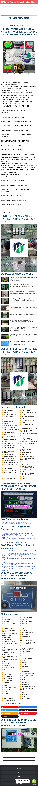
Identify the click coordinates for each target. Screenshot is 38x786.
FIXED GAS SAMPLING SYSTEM (10, 465)
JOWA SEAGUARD (9, 700)
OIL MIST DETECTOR (28, 420)
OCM (23, 415)
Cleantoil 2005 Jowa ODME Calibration (13, 541)
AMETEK (6, 617)
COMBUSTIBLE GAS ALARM (9, 437)
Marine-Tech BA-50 (28, 632)
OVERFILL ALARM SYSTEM (26, 425)
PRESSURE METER (27, 436)
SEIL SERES (25, 671)
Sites (19, 776)
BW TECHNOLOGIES (10, 624)
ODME (6, 423)
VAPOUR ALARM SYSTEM (26, 470)
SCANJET (25, 667)
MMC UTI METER (27, 626)
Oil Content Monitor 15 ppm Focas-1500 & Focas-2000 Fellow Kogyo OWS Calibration (18, 564)
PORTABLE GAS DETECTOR (26, 431)
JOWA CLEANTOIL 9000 (11, 698)
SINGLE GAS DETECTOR (29, 441)
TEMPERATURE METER (28, 456)
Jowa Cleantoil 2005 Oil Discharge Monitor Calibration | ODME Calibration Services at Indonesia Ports (21, 322)
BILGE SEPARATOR (9, 428)
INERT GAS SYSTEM (10, 478)
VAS (23, 477)
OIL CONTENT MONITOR (11, 430)
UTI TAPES (25, 464)
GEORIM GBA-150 (9, 685)
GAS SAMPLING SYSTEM (11, 443)
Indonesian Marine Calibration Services (19, 74)
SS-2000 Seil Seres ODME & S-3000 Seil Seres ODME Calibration (17, 536)
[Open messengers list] (34, 781)
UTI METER (25, 462)
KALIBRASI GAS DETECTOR (8, 448)
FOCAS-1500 (8, 676)
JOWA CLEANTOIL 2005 (11, 696)
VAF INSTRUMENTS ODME (27, 689)
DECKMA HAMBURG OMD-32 (9, 660)
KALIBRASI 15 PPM (9, 445)
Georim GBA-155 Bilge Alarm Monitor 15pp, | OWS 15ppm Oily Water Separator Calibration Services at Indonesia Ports (23, 279)
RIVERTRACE (26, 656)
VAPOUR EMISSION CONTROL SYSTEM (27, 474)
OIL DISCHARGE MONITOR (8, 451)
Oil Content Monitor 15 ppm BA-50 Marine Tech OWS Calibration (18, 561)
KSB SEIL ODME (27, 621)
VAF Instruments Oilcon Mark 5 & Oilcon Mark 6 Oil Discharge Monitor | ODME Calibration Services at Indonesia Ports (23, 307)
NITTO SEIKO (26, 637)
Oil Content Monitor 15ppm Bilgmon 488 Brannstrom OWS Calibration (19, 551)
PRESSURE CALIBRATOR (29, 434)
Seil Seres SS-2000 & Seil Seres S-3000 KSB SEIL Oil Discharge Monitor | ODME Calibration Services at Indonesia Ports (23, 293)
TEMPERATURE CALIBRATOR (25, 453)
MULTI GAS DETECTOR (29, 412)
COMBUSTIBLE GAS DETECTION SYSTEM (9, 457)
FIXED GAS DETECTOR (11, 462)
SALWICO (25, 662)
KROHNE (25, 619)
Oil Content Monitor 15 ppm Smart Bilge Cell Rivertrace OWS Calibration (18, 559)
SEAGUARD (25, 669)
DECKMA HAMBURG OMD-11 (9, 646)
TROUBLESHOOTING (10, 415)
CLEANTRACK (8, 628)
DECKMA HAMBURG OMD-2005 (9, 650)
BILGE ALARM (8, 421)
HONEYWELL (8, 689)
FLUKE (6, 670)
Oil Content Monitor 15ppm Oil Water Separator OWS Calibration (18, 569)
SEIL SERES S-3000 (28, 673)
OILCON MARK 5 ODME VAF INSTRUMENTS (28, 639)
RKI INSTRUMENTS (27, 658)
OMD (23, 422)
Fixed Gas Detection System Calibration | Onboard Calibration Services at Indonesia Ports (23, 335)
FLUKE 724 (7, 674)
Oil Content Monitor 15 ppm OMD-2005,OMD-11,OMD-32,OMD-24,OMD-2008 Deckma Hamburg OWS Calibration (19, 554)
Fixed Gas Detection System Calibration (14, 522)
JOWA (6, 694)
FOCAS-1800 (8, 678)
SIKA (23, 680)
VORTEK (24, 694)
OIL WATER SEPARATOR (11, 432)
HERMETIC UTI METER (10, 687)
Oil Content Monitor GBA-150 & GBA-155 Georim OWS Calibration (18, 566)
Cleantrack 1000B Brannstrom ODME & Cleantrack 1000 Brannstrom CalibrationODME (18, 539)
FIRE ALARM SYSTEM (10, 460)
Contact (11, 213)
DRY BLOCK (8, 665)
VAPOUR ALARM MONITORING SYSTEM (27, 467)
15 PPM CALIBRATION (10, 425)
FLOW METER (8, 468)
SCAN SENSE (26, 665)
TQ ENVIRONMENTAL (28, 686)
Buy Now (19, 759)
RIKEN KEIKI (25, 654)
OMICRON (25, 646)
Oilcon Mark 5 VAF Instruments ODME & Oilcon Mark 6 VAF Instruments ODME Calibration (19, 534)
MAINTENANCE (26, 410)
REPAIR (6, 412)
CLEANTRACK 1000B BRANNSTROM (9, 634)
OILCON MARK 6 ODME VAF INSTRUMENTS (28, 643)
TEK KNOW (25, 682)
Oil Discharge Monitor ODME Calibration (14, 542)
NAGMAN (25, 635)
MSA (23, 628)
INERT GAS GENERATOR (11, 476)
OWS (5, 434)
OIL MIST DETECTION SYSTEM (27, 417)
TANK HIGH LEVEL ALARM (26, 446)
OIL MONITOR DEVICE (11, 455)
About (19, 768)
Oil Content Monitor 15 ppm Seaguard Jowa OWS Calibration (17, 556)
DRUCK (6, 663)
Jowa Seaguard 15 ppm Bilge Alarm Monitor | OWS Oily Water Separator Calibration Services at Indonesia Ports (23, 300)
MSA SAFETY (26, 630)
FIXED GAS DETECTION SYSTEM (10, 440)
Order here (19, 10)
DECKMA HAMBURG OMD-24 (9, 657)
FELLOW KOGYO (9, 667)
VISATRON (25, 692)
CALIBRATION (8, 410)
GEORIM (6, 683)
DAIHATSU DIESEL (9, 641)
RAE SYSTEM (26, 651)
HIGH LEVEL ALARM (10, 470)
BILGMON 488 (8, 619)
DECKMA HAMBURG (10, 644)
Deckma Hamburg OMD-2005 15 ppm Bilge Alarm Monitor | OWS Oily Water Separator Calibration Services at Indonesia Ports (23, 329)
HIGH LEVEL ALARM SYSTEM (9, 473)
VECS (23, 479)
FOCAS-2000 (8, 681)
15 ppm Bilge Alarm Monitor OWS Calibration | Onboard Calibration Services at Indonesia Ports (23, 285)
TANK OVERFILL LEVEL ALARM (28, 450)
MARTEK (24, 624)
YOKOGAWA (26, 698)
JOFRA (6, 691)
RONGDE (25, 660)
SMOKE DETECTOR (28, 444)
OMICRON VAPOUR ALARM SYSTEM (27, 648)
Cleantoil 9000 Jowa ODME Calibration (13, 532)
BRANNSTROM (8, 621)
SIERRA (24, 678)
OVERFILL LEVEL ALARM (29, 428)
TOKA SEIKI (25, 684)
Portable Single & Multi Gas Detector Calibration (16, 523)
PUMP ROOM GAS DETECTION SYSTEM (26, 438)
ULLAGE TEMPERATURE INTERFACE (28, 459)
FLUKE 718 (7, 672)
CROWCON (7, 639)
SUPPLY (6, 419)
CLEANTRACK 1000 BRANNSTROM (9, 631)
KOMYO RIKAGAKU (28, 617)
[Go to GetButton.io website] (34, 784)
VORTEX (24, 696)
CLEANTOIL (7, 626)
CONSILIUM (7, 637)
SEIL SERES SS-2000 (28, 675)
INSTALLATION (8, 417)
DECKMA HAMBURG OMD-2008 (9, 653)
